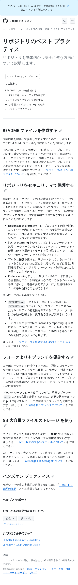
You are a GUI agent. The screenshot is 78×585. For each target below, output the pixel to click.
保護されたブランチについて (45, 405)
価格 (68, 569)
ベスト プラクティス (64, 29)
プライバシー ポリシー (13, 524)
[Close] (68, 5)
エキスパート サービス (15, 572)
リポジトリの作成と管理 (36, 29)
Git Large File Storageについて (44, 461)
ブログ (33, 572)
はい (10, 518)
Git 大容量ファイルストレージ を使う (38, 422)
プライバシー (42, 569)
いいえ (26, 518)
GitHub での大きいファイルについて (41, 442)
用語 (29, 569)
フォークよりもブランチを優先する (38, 357)
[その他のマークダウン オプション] (37, 76)
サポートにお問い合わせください (22, 544)
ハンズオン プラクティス (28, 476)
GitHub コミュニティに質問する (21, 539)
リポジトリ (14, 29)
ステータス (57, 569)
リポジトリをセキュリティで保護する (38, 187)
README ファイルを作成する (32, 130)
